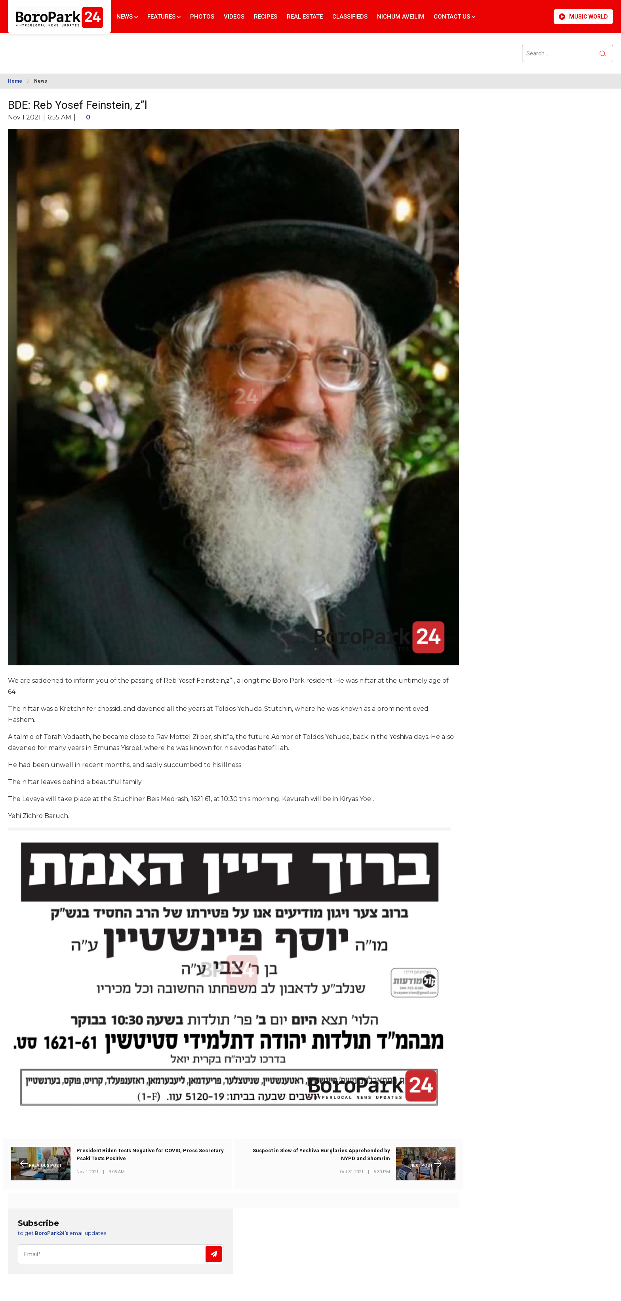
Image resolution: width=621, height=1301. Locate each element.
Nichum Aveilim (400, 16)
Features (164, 16)
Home (15, 81)
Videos (234, 16)
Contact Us (454, 16)
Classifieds (350, 16)
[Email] (120, 1254)
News (127, 16)
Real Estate (305, 16)
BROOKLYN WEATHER (79, 48)
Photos (202, 16)
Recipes (265, 16)
